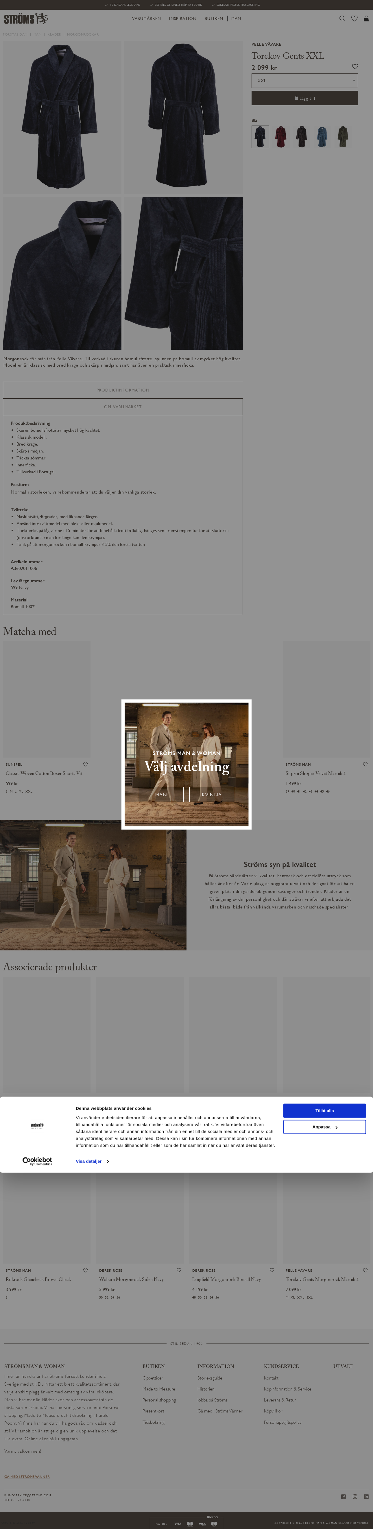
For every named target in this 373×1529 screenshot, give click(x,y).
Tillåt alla (324, 1467)
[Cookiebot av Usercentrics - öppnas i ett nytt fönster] (37, 1517)
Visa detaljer (88, 1517)
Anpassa (324, 1483)
